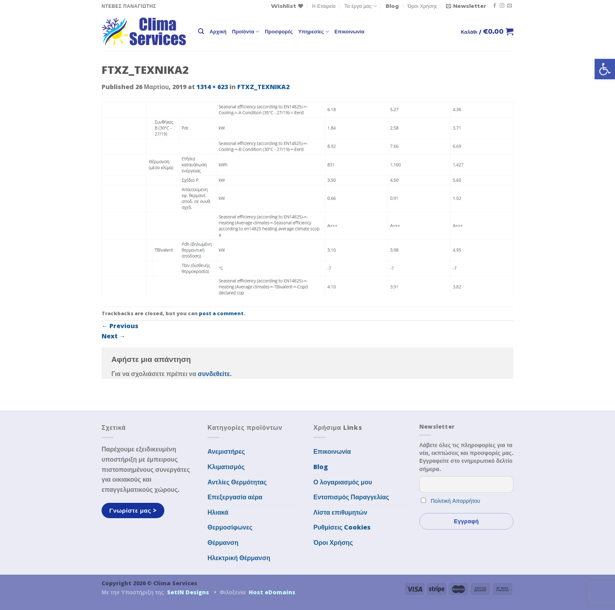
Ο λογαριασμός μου (342, 482)
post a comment (221, 313)
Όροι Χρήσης (422, 6)
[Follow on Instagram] (502, 6)
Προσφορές (279, 31)
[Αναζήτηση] (201, 31)
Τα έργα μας (360, 6)
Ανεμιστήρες (226, 451)
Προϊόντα (245, 31)
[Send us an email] (509, 6)
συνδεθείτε (214, 373)
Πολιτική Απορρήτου (455, 500)
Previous (120, 325)
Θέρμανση (222, 542)
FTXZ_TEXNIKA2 (263, 86)
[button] (605, 69)
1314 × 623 (212, 86)
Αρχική (217, 31)
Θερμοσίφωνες (230, 527)
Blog (392, 6)
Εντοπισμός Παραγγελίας (351, 497)
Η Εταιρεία (324, 6)
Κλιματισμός (226, 466)
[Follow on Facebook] (494, 6)
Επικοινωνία (349, 31)
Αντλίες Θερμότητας (237, 482)
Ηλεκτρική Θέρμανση (238, 557)
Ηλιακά (217, 512)
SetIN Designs (188, 592)
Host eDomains (272, 592)
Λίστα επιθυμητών (340, 512)
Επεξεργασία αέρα (234, 497)
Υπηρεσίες (313, 31)
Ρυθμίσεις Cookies (342, 527)
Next (114, 336)
